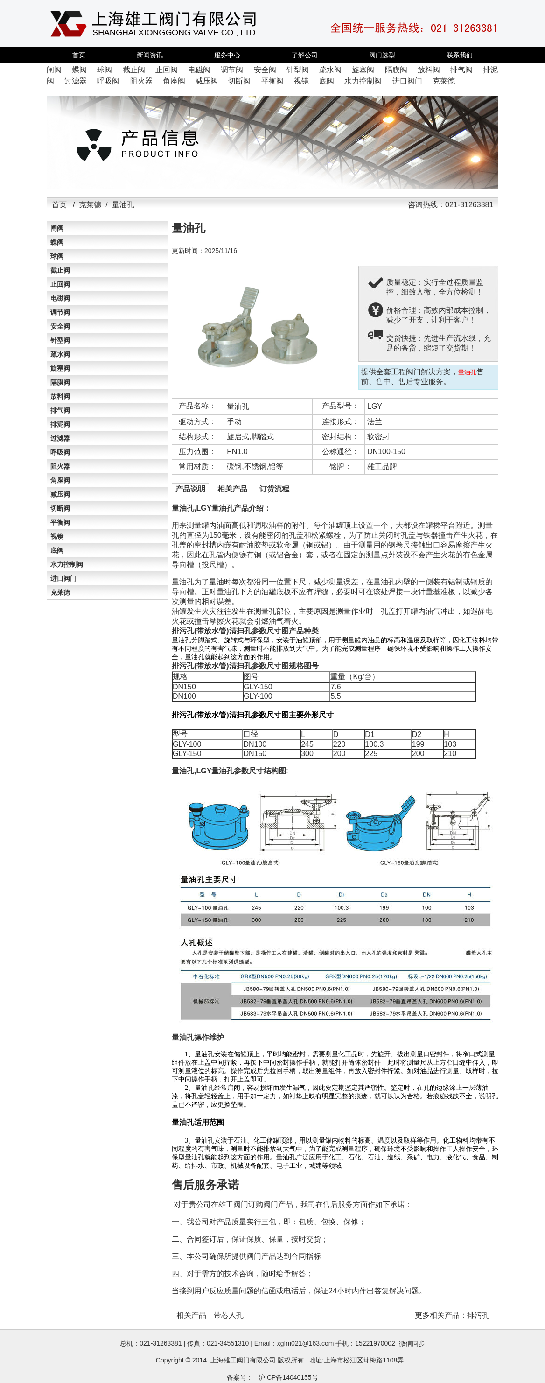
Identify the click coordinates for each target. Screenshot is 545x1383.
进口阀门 (63, 578)
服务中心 (227, 55)
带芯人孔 (229, 1315)
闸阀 (56, 228)
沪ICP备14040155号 (288, 1377)
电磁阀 (60, 298)
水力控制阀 (66, 564)
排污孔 (478, 1315)
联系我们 (460, 55)
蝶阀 (56, 242)
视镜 (56, 536)
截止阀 (60, 270)
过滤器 (60, 438)
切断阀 (60, 508)
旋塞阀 (60, 368)
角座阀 (60, 480)
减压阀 (60, 494)
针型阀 (60, 340)
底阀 (56, 550)
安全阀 (60, 326)
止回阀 (60, 284)
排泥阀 (60, 424)
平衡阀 (60, 522)
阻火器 (60, 466)
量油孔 (238, 406)
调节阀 (60, 312)
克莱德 (90, 205)
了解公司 (305, 55)
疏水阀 (60, 354)
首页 (78, 55)
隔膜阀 (60, 382)
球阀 (56, 256)
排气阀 (60, 410)
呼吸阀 (60, 452)
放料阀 (60, 396)
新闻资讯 (150, 55)
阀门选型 (382, 55)
